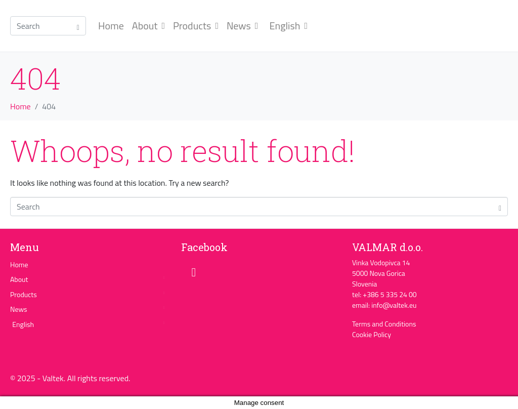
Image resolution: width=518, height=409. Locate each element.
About (148, 25)
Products (196, 25)
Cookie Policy (371, 334)
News (242, 25)
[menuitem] (287, 25)
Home (111, 25)
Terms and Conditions (384, 323)
